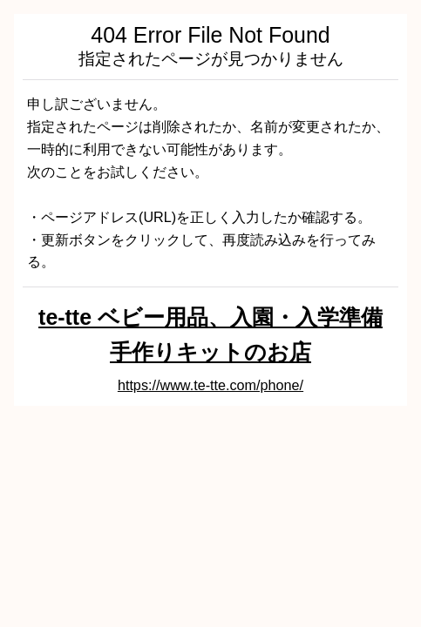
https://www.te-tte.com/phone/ (210, 385)
